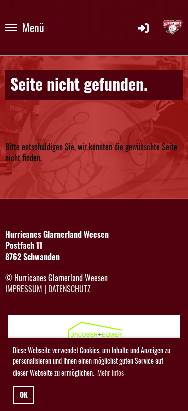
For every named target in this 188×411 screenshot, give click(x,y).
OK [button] (24, 395)
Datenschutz (69, 289)
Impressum (23, 289)
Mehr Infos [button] (110, 373)
